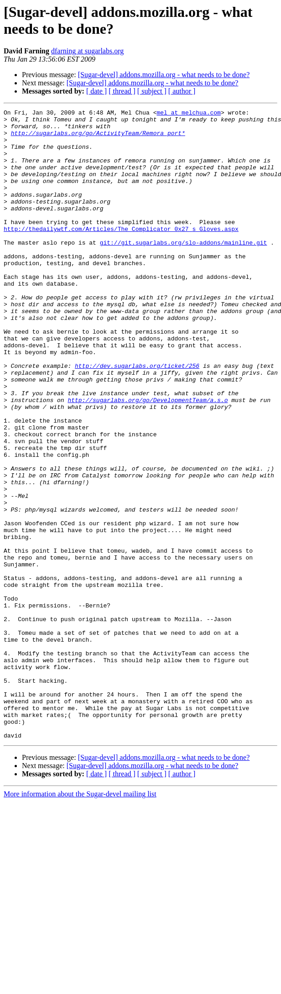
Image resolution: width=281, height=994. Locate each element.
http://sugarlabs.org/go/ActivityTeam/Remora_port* (98, 138)
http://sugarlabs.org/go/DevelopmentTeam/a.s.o (148, 459)
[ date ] (96, 91)
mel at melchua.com (188, 114)
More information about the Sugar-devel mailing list (80, 920)
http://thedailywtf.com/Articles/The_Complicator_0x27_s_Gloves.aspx (121, 253)
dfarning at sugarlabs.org (87, 51)
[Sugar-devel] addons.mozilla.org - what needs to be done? (164, 74)
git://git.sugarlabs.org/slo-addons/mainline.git (183, 270)
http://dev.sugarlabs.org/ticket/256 (137, 417)
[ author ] (182, 91)
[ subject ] (152, 91)
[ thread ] (122, 91)
